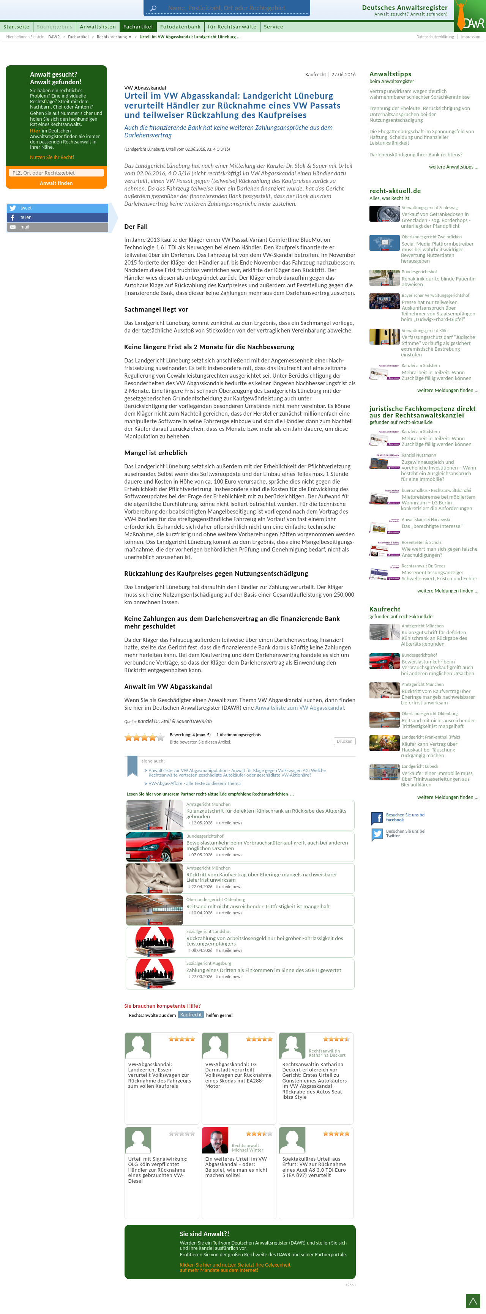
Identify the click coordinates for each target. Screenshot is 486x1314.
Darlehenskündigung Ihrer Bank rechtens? (415, 154)
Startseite (16, 26)
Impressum (470, 36)
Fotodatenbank (180, 26)
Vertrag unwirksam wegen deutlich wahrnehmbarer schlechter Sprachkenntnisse (419, 94)
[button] (57, 208)
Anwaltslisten (98, 26)
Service (273, 26)
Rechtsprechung (112, 36)
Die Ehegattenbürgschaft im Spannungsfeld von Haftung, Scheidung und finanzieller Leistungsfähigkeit (421, 137)
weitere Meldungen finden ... (447, 390)
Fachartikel (78, 36)
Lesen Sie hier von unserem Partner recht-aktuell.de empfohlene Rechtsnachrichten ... (210, 794)
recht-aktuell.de (416, 422)
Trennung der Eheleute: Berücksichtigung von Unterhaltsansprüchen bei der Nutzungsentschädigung (419, 114)
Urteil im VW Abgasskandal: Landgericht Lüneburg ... (190, 36)
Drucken (344, 741)
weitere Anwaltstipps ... (453, 167)
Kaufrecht (315, 74)
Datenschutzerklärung (435, 36)
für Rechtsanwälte (232, 26)
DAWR (54, 36)
